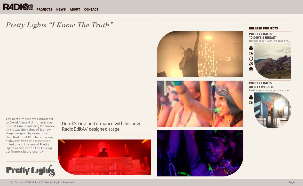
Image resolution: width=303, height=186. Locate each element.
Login (292, 182)
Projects (44, 9)
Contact (91, 9)
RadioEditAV (42, 182)
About (75, 9)
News (61, 9)
